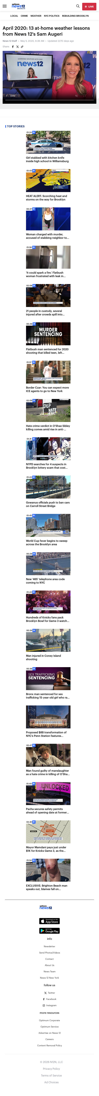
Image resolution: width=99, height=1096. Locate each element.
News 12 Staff (10, 41)
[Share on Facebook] (13, 46)
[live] (89, 6)
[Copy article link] (22, 46)
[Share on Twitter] (17, 46)
